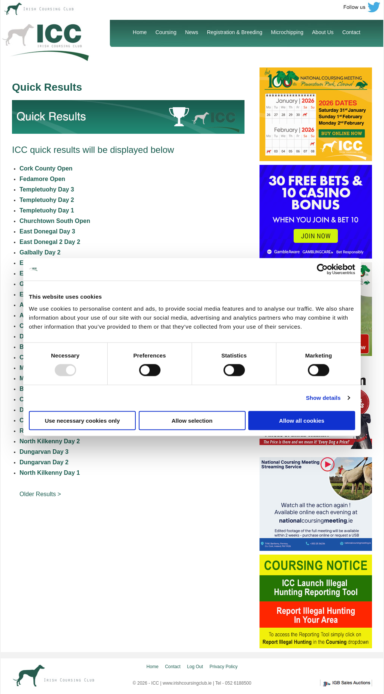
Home (140, 32)
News (191, 32)
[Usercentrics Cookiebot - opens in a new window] (322, 269)
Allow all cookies (301, 420)
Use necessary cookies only (82, 420)
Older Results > (40, 494)
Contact (351, 32)
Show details (323, 398)
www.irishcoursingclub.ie (187, 683)
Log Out (195, 666)
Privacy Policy (224, 666)
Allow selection (191, 420)
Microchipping (287, 32)
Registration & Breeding (234, 32)
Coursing (165, 32)
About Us (323, 32)
